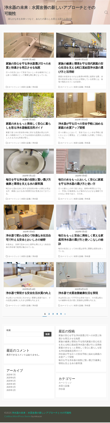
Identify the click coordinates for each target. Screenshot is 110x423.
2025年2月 (11, 390)
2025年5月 (11, 381)
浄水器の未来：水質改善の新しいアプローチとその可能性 (41, 413)
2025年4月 (11, 384)
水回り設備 (26, 87)
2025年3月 (11, 387)
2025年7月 (11, 375)
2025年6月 (11, 378)
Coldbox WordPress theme (17, 417)
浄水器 (35, 87)
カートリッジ (13, 87)
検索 (8, 331)
